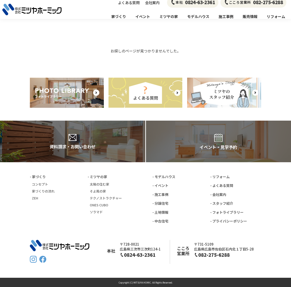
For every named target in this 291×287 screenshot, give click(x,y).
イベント (142, 21)
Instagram (33, 259)
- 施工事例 (160, 194)
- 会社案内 (218, 194)
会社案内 (152, 7)
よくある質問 (128, 7)
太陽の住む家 (99, 184)
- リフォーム (220, 176)
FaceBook (42, 259)
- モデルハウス (163, 176)
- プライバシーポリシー (228, 221)
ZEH (35, 198)
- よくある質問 (221, 185)
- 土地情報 (160, 212)
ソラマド (96, 212)
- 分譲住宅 (160, 203)
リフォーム (276, 21)
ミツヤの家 (168, 21)
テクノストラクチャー (106, 198)
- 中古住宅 (160, 221)
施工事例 (226, 21)
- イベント (160, 185)
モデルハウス (198, 21)
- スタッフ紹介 (221, 203)
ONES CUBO (99, 205)
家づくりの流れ (43, 191)
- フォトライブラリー (227, 212)
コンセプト (40, 184)
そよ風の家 (98, 191)
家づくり (118, 21)
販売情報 (250, 21)
